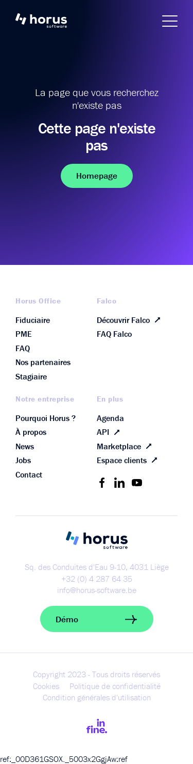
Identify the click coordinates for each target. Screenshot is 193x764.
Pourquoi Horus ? (45, 418)
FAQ (22, 348)
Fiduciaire (32, 320)
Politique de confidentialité (115, 686)
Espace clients (129, 460)
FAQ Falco (114, 334)
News (24, 446)
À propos (30, 432)
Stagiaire (31, 376)
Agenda (110, 418)
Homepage (96, 175)
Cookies (46, 686)
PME (23, 334)
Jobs (23, 460)
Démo (97, 619)
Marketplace (126, 446)
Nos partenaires (43, 362)
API (110, 432)
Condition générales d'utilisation (97, 697)
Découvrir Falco (131, 320)
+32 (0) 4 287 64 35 (96, 579)
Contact (28, 474)
